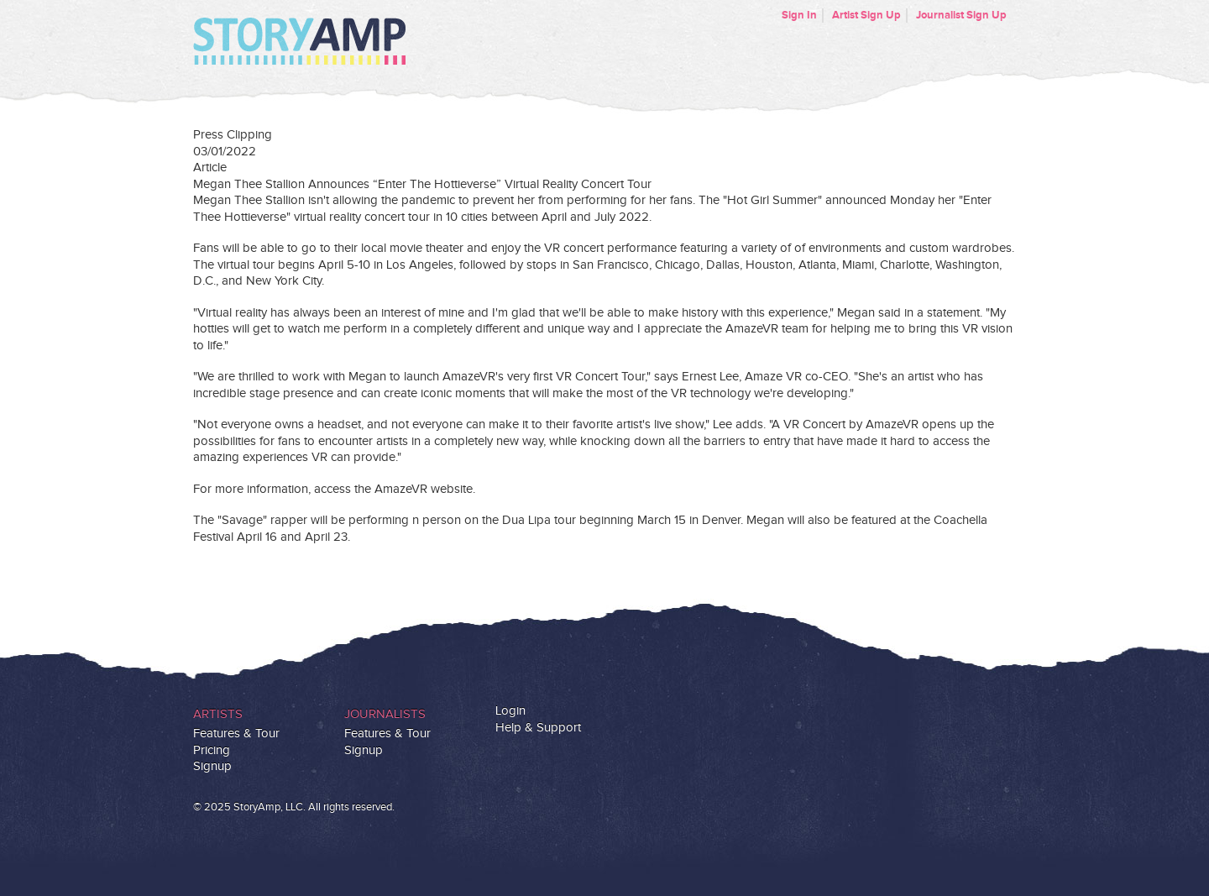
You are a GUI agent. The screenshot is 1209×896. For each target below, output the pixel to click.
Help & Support (538, 727)
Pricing (211, 750)
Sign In (799, 15)
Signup (212, 766)
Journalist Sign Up (961, 15)
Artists (218, 714)
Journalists (385, 714)
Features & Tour (236, 733)
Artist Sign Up (866, 15)
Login (510, 711)
